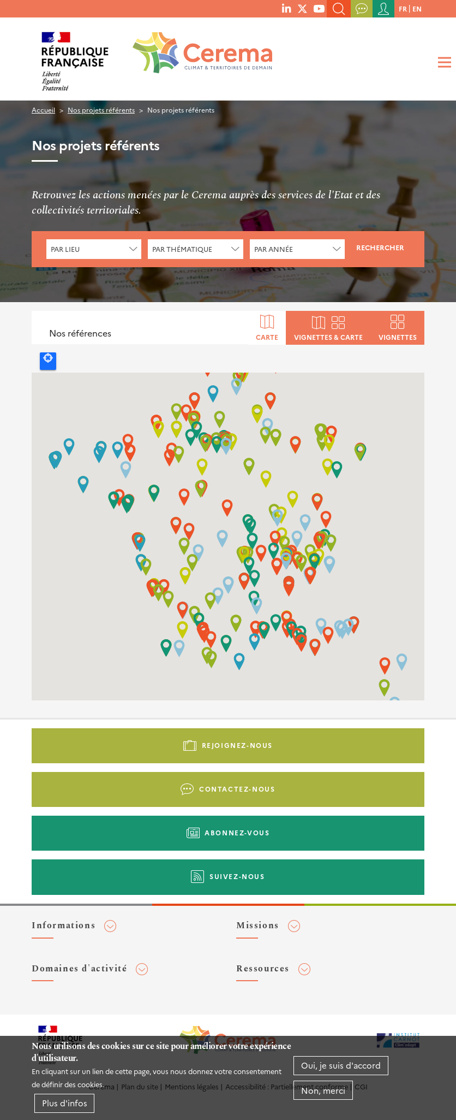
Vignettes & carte (328, 336)
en (417, 8)
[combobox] (93, 249)
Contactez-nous (237, 788)
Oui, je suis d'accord (341, 1065)
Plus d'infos (64, 1103)
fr (403, 8)
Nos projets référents (101, 109)
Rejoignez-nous (237, 745)
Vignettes (398, 336)
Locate (48, 361)
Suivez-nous (237, 876)
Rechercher (380, 247)
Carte (267, 336)
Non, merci (323, 1090)
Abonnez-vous (237, 832)
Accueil (43, 109)
